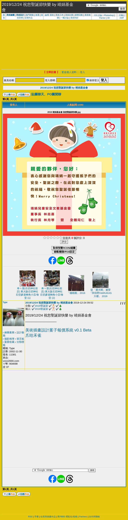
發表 (52, 15)
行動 (121, 15)
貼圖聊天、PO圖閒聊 (46, 94)
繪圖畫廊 (9, 332)
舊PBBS (61, 516)
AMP (122, 18)
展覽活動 (79, 15)
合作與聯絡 (94, 516)
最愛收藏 (9, 341)
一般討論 (65, 18)
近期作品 (28, 18)
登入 (82, 72)
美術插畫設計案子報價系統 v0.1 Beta (58, 330)
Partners (83, 516)
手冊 (36, 516)
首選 (37, 15)
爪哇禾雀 (33, 335)
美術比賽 (69, 15)
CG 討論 (98, 15)
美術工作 (60, 15)
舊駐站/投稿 (71, 516)
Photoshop (109, 15)
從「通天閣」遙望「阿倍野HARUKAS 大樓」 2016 (101, 293)
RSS (30, 516)
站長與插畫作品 (48, 516)
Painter (102, 18)
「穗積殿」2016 (76, 293)
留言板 (20, 338)
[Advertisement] (64, 44)
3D (108, 18)
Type (5, 302)
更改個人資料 (69, 72)
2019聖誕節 (41, 305)
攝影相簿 (9, 338)
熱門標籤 (30, 15)
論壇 (47, 15)
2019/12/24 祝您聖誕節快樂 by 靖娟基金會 (64, 87)
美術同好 (74, 18)
